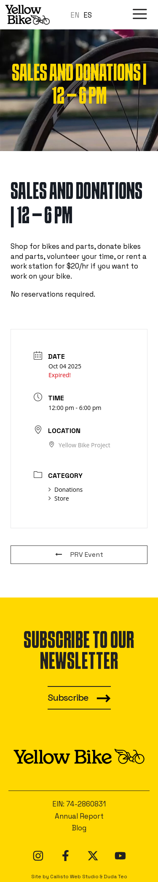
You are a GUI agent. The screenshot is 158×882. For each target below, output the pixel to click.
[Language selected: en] (83, 15)
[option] (87, 15)
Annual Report (79, 816)
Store (58, 498)
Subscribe (68, 697)
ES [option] (87, 15)
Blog (79, 827)
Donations (65, 489)
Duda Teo (115, 876)
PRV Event (79, 554)
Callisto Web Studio (74, 876)
